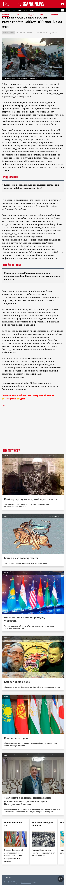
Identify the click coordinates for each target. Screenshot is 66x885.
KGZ (9, 10)
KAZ (3, 10)
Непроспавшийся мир (13, 824)
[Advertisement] (33, 431)
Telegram (10, 398)
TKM (19, 10)
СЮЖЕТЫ (54, 15)
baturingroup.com (26, 883)
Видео (31, 15)
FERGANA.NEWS (30, 4)
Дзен (23, 398)
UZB (25, 10)
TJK (14, 10)
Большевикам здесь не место (42, 824)
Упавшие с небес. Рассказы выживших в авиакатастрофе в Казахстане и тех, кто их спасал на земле (32, 276)
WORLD (31, 10)
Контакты (8, 877)
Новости (5, 15)
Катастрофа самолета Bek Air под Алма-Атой (43, 33)
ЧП (17, 33)
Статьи (19, 15)
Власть (22, 33)
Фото (42, 15)
